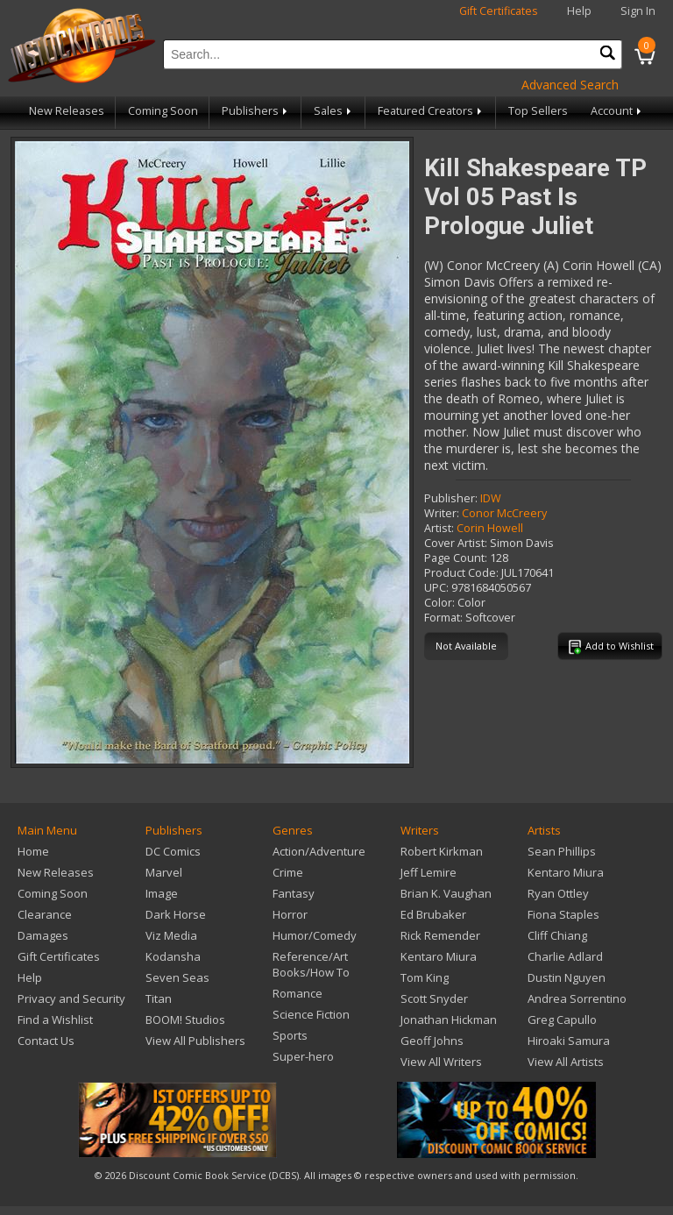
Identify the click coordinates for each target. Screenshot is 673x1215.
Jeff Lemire (428, 872)
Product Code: (461, 572)
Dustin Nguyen (567, 977)
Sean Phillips (562, 851)
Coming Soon (163, 110)
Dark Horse (175, 914)
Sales (334, 110)
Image (161, 893)
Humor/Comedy (315, 935)
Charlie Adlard (565, 956)
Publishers (256, 110)
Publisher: (451, 498)
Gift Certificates (498, 11)
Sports (290, 1035)
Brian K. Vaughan (446, 893)
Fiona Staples (563, 914)
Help (579, 11)
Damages (43, 935)
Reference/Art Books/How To (311, 964)
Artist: (439, 528)
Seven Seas (177, 977)
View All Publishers (195, 1040)
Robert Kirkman (441, 851)
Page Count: (455, 558)
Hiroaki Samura (569, 1040)
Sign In (637, 11)
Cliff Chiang (557, 935)
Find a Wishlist (55, 1019)
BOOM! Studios (185, 1019)
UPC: (436, 587)
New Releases (66, 110)
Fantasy (294, 893)
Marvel (163, 872)
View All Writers (441, 1061)
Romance (297, 993)
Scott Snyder (434, 998)
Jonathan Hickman (448, 1019)
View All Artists (566, 1061)
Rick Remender (440, 935)
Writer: (441, 513)
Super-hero (303, 1056)
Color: (439, 602)
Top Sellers (538, 110)
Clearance (45, 914)
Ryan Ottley (558, 893)
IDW (490, 498)
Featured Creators (431, 110)
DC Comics (173, 851)
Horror (290, 914)
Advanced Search (570, 84)
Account (617, 110)
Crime (288, 872)
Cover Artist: (455, 543)
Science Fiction (311, 1014)
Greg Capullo (562, 1019)
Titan (158, 998)
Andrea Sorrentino (577, 998)
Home (33, 851)
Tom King (424, 977)
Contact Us (46, 1040)
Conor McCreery (504, 513)
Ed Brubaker (433, 914)
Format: (443, 617)
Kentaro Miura (438, 956)
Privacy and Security (71, 998)
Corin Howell (490, 528)
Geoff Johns (432, 1040)
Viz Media (171, 935)
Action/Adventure (319, 851)
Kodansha (173, 956)
